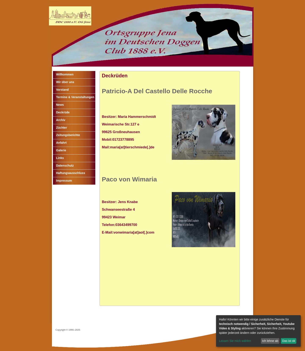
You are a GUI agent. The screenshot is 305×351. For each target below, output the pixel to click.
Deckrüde (63, 112)
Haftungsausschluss (70, 173)
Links (60, 158)
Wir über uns (65, 82)
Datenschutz (65, 165)
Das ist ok (288, 341)
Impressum (64, 180)
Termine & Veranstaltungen (75, 97)
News (60, 104)
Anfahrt (61, 142)
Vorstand (62, 89)
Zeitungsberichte (68, 135)
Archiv (60, 120)
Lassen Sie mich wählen (235, 341)
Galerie (61, 150)
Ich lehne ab (270, 341)
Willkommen (64, 74)
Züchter (61, 127)
